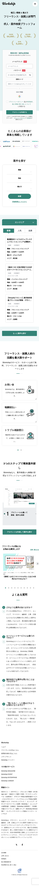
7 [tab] (24, 588)
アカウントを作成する (19, 112)
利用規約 (30, 102)
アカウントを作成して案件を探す (19, 532)
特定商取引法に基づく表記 (8, 865)
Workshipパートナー (8, 760)
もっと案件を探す (19, 333)
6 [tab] (21, 588)
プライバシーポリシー (16, 102)
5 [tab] (18, 588)
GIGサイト (4, 792)
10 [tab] (34, 588)
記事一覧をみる (34, 549)
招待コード (19, 79)
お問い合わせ (5, 856)
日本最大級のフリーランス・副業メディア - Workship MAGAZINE (19, 808)
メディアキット (6, 756)
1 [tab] (18, 450)
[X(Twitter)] (16, 845)
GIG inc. (15, 874)
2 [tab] (21, 450)
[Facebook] (22, 845)
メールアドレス (17, 61)
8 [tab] (27, 588)
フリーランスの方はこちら (10, 750)
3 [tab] (12, 588)
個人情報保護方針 (6, 862)
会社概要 (3, 852)
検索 (19, 196)
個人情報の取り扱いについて (21, 104)
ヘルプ (3, 747)
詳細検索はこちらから (19, 201)
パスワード (17, 70)
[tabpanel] (19, 412)
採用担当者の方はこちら (9, 753)
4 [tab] (15, 588)
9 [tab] (30, 588)
